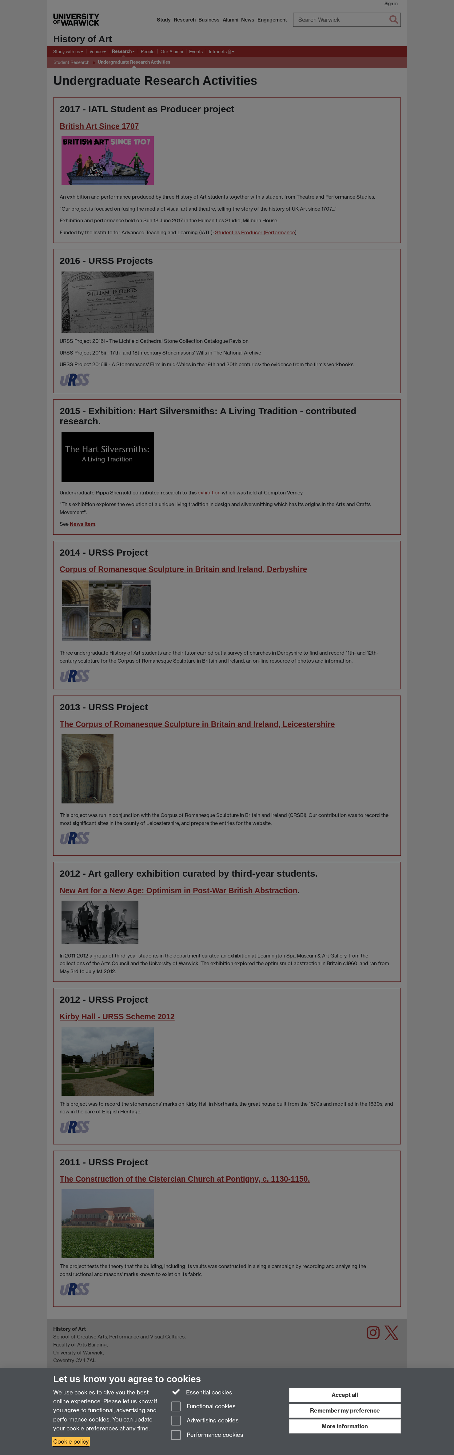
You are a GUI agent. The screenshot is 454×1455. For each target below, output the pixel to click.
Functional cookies (203, 1407)
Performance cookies (207, 1435)
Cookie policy (71, 1441)
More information (345, 1426)
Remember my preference (345, 1410)
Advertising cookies (205, 1421)
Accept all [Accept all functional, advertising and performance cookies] (345, 1394)
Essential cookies (201, 1392)
